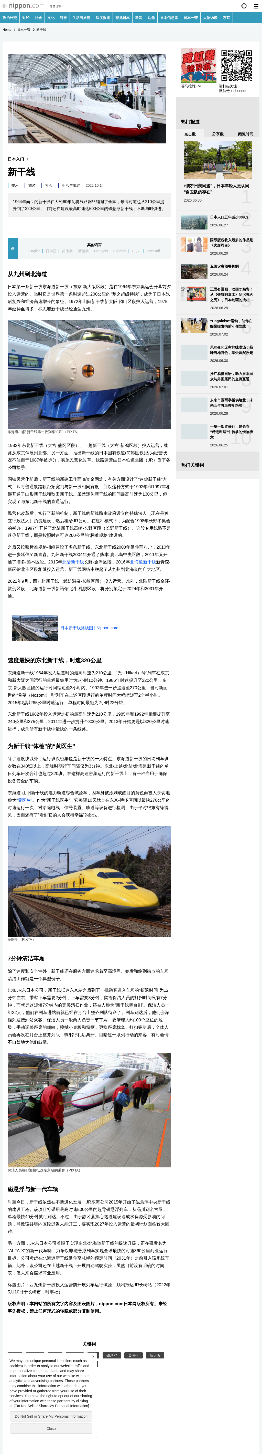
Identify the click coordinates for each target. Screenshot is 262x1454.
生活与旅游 (81, 18)
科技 (63, 18)
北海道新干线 (143, 562)
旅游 (32, 185)
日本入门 (19, 159)
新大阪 (155, 1355)
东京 (226, 18)
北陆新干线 (73, 562)
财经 (25, 18)
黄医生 (24, 800)
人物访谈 (210, 18)
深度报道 (103, 18)
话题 (151, 18)
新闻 (138, 18)
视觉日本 (122, 18)
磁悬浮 (111, 1355)
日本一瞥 (190, 18)
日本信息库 (169, 18)
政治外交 (10, 18)
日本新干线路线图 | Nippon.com (89, 628)
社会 (38, 18)
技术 (15, 185)
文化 (50, 18)
